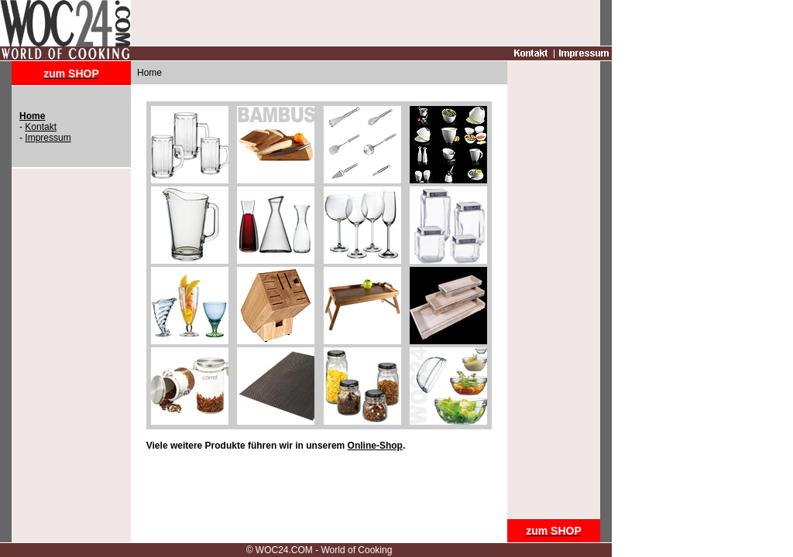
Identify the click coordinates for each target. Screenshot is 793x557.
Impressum (47, 137)
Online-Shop (375, 445)
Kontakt (41, 126)
